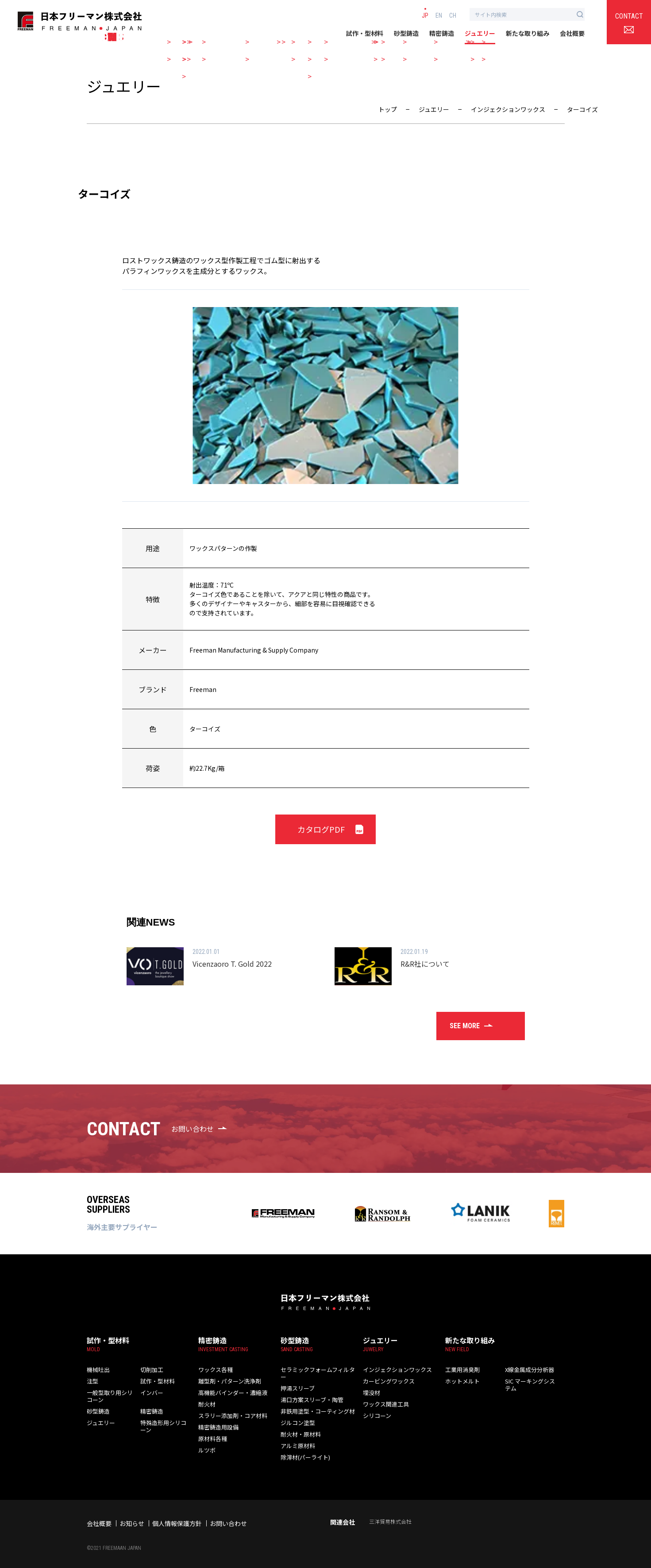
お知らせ (131, 1516)
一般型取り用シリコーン (108, 1396)
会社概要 (572, 33)
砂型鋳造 (406, 33)
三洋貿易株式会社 (390, 1514)
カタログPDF (321, 829)
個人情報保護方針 (177, 1516)
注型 (92, 1381)
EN (438, 15)
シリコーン (376, 1415)
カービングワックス (387, 1381)
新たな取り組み (527, 33)
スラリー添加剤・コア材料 (230, 1415)
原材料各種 (211, 1438)
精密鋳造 (441, 33)
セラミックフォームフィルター (317, 1369)
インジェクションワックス (395, 1369)
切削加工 (151, 1369)
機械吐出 (97, 1369)
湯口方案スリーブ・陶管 (310, 1392)
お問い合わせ (228, 1516)
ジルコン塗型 (296, 1415)
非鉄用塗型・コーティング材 (315, 1404)
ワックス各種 (214, 1369)
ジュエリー (480, 33)
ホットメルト (461, 1381)
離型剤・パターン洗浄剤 (227, 1381)
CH (452, 15)
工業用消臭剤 (461, 1369)
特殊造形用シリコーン (161, 1426)
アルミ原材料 (296, 1438)
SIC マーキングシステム (531, 1384)
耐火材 (206, 1404)
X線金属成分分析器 (528, 1369)
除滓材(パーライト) (304, 1450)
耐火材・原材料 (299, 1427)
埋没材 (371, 1392)
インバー (151, 1392)
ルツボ (206, 1450)
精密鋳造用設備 (216, 1427)
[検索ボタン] (580, 14)
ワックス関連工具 (384, 1404)
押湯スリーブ (296, 1381)
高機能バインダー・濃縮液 (230, 1392)
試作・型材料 (364, 33)
